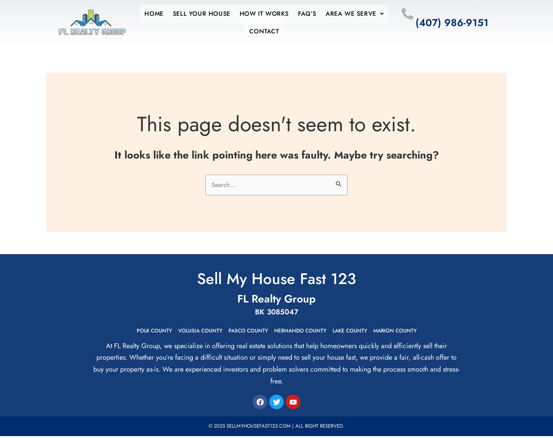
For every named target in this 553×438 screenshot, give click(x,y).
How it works (264, 13)
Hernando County (304, 332)
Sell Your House (206, 13)
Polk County (133, 332)
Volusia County (187, 332)
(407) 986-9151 (452, 22)
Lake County (363, 332)
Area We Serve (345, 13)
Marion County (416, 332)
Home (163, 13)
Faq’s (302, 13)
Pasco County (243, 332)
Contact (264, 31)
